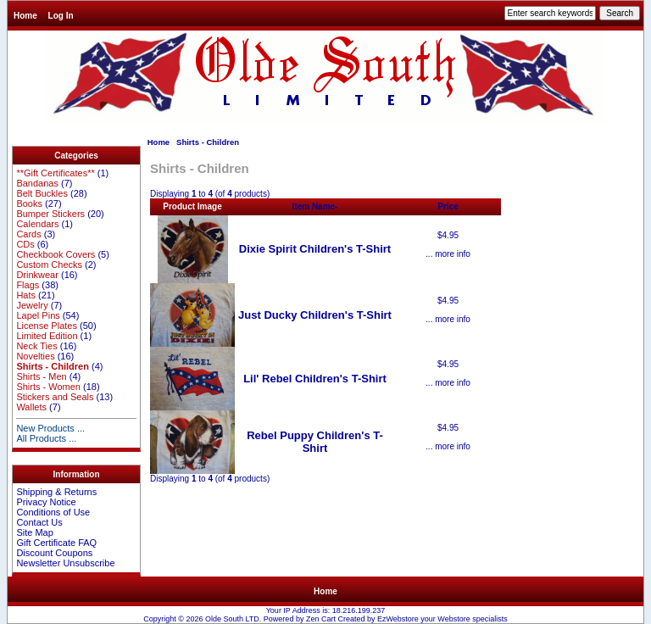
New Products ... (50, 428)
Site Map (34, 532)
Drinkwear (37, 275)
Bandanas (37, 183)
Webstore (453, 619)
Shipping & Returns (56, 492)
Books (29, 203)
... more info (448, 254)
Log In (61, 15)
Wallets (31, 407)
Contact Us (39, 522)
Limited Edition (46, 336)
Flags (27, 285)
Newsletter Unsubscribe (65, 563)
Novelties (35, 356)
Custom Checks (49, 264)
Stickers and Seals (54, 397)
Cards (28, 234)
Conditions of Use (53, 512)
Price (447, 206)
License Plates (46, 325)
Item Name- (315, 206)
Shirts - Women (48, 387)
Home (25, 15)
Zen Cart (321, 619)
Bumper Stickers (50, 214)
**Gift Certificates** (55, 173)
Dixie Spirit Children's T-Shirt (315, 248)
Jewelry (31, 305)
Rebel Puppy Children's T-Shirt (315, 441)
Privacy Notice (45, 502)
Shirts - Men (41, 376)
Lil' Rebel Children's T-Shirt (315, 378)
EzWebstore (398, 619)
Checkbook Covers (55, 254)
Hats (26, 295)
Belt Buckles (42, 193)
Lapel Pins (37, 315)
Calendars (37, 224)
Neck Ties (36, 346)
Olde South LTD (232, 619)
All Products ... (46, 438)
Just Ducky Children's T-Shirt (315, 315)
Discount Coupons (54, 553)
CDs (25, 244)
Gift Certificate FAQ (56, 543)
